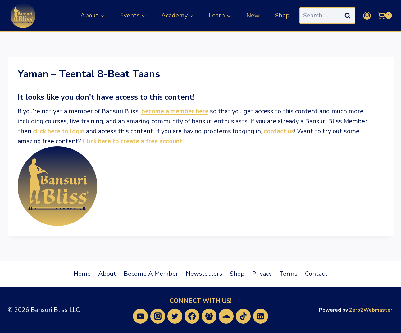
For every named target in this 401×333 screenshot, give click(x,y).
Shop (282, 15)
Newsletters (204, 274)
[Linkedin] (260, 316)
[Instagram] (157, 316)
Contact (316, 274)
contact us (279, 131)
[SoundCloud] (226, 316)
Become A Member (151, 274)
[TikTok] (243, 316)
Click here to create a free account (132, 141)
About (107, 274)
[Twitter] (174, 316)
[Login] (367, 16)
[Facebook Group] (209, 316)
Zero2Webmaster (370, 310)
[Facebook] (192, 316)
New (253, 15)
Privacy (262, 274)
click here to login (58, 131)
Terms (288, 274)
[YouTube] (140, 316)
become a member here (174, 111)
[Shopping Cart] (385, 16)
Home (82, 274)
